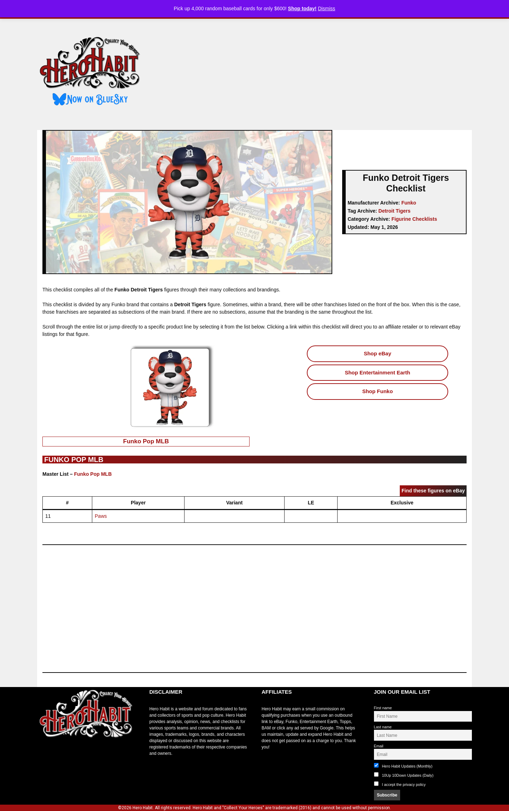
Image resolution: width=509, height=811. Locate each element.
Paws (101, 516)
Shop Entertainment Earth (377, 372)
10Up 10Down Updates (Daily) (404, 774)
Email (379, 746)
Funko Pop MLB (146, 441)
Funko (408, 203)
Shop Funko (377, 391)
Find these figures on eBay (433, 490)
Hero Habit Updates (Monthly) (403, 765)
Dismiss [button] (326, 8)
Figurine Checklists (414, 219)
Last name (383, 727)
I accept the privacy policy (404, 784)
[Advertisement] (312, 71)
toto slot (44, 755)
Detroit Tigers (395, 211)
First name (383, 708)
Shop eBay (377, 353)
